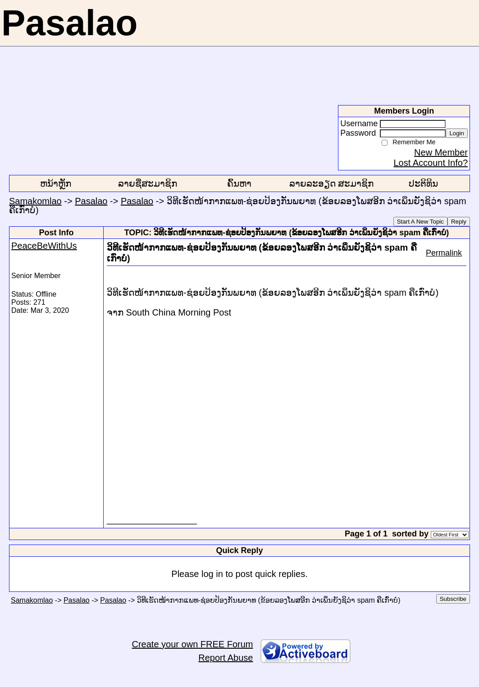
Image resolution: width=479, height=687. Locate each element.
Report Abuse (225, 658)
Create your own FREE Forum (192, 644)
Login (456, 133)
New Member (441, 152)
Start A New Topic (420, 221)
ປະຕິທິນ (423, 183)
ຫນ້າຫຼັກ (55, 183)
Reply (458, 221)
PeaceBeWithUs (44, 246)
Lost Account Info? (430, 163)
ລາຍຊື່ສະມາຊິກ (147, 183)
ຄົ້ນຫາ (239, 183)
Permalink (444, 252)
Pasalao (91, 201)
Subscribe (453, 598)
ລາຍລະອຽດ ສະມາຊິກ (331, 183)
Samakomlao (35, 201)
